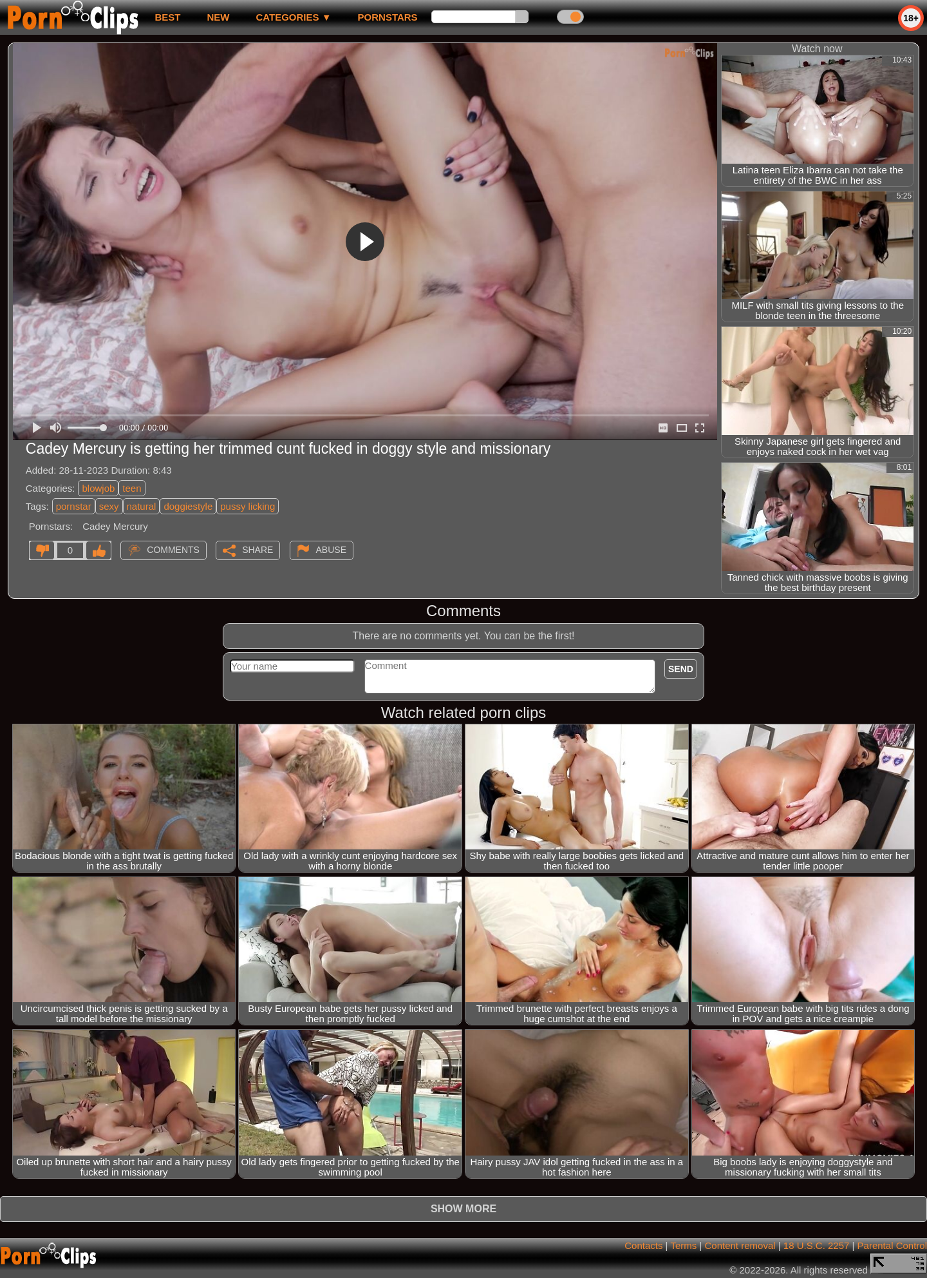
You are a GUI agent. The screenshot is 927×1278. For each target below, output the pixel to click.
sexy (109, 506)
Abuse (331, 550)
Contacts (643, 1245)
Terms (683, 1245)
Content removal (740, 1245)
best (167, 17)
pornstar (73, 506)
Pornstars (388, 17)
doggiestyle (188, 506)
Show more (463, 1208)
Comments (173, 550)
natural (141, 506)
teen (131, 488)
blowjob (98, 488)
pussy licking (247, 506)
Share (257, 550)
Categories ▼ (293, 17)
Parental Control (892, 1245)
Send (680, 669)
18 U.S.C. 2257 (816, 1245)
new (218, 17)
